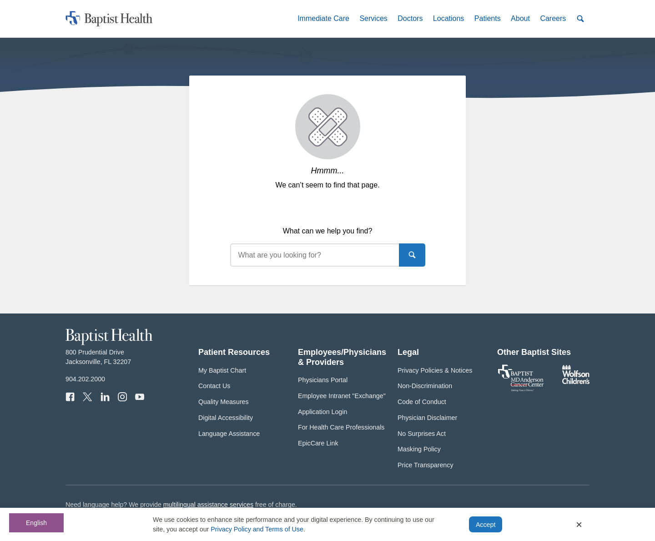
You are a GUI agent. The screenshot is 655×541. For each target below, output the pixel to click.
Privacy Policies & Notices (435, 370)
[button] (323, 18)
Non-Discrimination (425, 385)
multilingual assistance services (208, 504)
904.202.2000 (85, 379)
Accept (485, 524)
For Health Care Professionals (341, 427)
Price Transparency (425, 465)
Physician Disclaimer (427, 417)
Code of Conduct (422, 401)
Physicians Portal (323, 380)
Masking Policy (419, 449)
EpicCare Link (318, 443)
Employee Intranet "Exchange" (342, 395)
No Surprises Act (422, 433)
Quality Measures (223, 401)
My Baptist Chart (222, 370)
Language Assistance (229, 433)
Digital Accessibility (225, 417)
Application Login (322, 411)
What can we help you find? (328, 231)
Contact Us (214, 385)
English (36, 522)
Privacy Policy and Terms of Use (257, 529)
